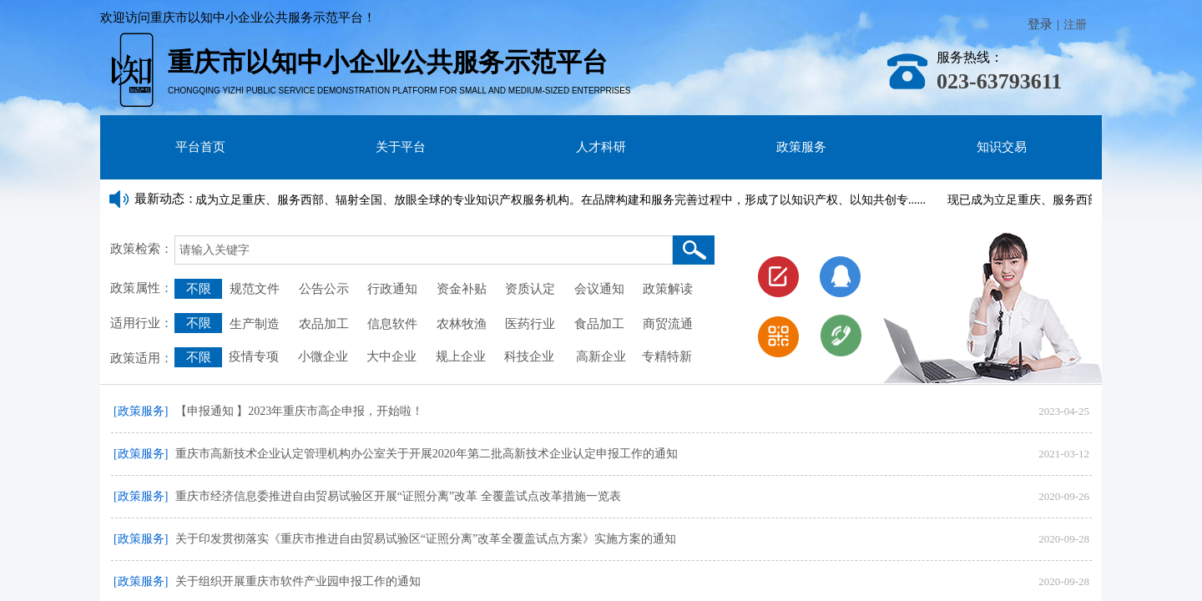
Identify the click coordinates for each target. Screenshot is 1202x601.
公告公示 (324, 288)
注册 (1075, 24)
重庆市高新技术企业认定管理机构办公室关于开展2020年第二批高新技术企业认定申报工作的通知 (426, 453)
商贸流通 (668, 324)
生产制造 (255, 324)
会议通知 (602, 288)
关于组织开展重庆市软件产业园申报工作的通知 (298, 581)
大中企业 (391, 356)
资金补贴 (462, 288)
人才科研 (601, 147)
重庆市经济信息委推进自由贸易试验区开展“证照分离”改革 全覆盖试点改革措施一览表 (398, 496)
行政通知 (394, 288)
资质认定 (530, 288)
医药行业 (530, 324)
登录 (1040, 24)
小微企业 (321, 356)
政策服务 (801, 147)
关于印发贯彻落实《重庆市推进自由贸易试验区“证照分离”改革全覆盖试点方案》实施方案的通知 (425, 539)
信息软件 (392, 324)
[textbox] (423, 250)
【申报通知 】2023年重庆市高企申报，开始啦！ (299, 411)
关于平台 (401, 147)
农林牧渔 (462, 324)
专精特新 (667, 356)
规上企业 (461, 356)
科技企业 (529, 356)
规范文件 (255, 288)
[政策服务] (141, 411)
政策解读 (668, 288)
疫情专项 (255, 356)
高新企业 (601, 356)
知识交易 (1002, 147)
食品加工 (599, 324)
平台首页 (200, 147)
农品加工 (324, 324)
